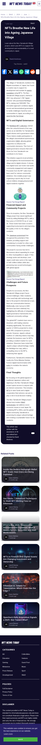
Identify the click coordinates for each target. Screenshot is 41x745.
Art (3, 654)
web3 (25, 64)
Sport (24, 671)
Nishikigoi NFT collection (18, 126)
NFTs (8, 390)
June (25, 15)
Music (24, 667)
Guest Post (26, 662)
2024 (18, 15)
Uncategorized (7, 675)
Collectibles (26, 654)
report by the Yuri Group (14, 116)
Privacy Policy (7, 692)
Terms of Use (7, 695)
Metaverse (6, 667)
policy (8, 365)
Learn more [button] (8, 734)
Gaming (5, 662)
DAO (17, 141)
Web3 (11, 15)
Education (5, 658)
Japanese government (17, 235)
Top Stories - (19, 64)
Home (3, 15)
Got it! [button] (20, 739)
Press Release (7, 671)
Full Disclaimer (7, 689)
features (25, 658)
